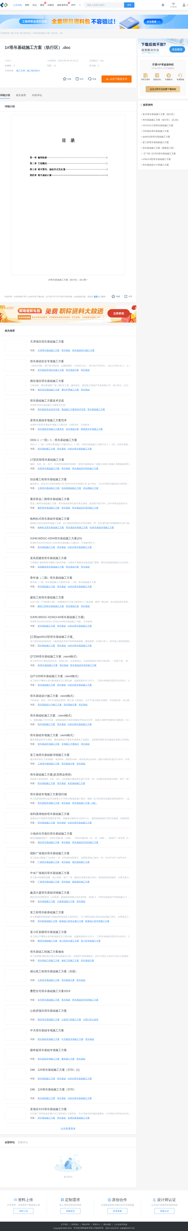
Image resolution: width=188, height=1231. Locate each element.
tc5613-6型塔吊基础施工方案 (156, 159)
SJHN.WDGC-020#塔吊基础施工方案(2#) (56, 538)
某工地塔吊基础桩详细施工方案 (50, 754)
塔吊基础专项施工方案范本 (51, 429)
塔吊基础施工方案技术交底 (47, 400)
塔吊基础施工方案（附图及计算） (158, 148)
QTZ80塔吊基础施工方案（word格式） (54, 656)
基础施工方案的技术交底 (73, 409)
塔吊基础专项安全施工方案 (51, 370)
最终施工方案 (68, 1059)
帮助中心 (96, 1224)
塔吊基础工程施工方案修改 (47, 951)
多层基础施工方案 (76, 783)
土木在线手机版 (120, 1224)
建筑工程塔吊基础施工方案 (47, 597)
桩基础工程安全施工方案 (71, 921)
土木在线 (17, 5)
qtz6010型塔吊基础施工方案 (155, 136)
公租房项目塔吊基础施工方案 (48, 1010)
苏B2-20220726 (112, 1228)
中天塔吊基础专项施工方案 (47, 1030)
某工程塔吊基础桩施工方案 (155, 142)
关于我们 (64, 1224)
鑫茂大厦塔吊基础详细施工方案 (50, 892)
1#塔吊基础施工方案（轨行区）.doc (48, 33)
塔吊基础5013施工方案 (83, 350)
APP (73, 5)
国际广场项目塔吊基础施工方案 (50, 853)
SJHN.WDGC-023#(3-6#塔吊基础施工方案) (57, 617)
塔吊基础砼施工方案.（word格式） (52, 715)
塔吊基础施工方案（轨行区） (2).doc (159, 120)
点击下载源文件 (118, 79)
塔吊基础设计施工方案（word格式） (53, 695)
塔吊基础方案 (72, 370)
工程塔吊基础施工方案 (49, 488)
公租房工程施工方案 (71, 1019)
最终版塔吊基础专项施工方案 (48, 1050)
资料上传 (23, 1211)
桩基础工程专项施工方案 (97, 921)
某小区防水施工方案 (69, 941)
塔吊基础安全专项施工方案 (47, 361)
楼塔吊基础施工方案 (47, 941)
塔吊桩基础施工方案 (47, 921)
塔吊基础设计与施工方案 (50, 704)
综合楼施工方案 (90, 488)
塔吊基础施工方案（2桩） (84, 803)
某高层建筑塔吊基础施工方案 (48, 558)
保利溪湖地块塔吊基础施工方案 (50, 814)
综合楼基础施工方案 (71, 488)
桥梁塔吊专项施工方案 (92, 429)
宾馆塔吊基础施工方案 (49, 468)
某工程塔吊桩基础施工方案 (47, 912)
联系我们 (75, 1224)
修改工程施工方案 (70, 960)
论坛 (34, 5)
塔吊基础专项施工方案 (77, 527)
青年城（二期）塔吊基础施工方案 (51, 577)
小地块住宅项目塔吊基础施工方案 (51, 833)
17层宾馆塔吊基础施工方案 (47, 459)
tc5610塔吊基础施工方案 (80, 449)
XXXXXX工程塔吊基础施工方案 (157, 125)
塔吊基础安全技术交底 (49, 409)
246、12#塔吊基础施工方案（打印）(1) (55, 1069)
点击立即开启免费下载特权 (163, 89)
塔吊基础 (65, 350)
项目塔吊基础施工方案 (49, 389)
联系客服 (117, 1211)
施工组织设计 (25, 33)
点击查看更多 (68, 1128)
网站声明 (86, 1224)
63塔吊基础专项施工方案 (102, 527)
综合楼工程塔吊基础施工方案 (48, 479)
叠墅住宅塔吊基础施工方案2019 (50, 991)
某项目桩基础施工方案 (79, 1118)
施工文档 (14, 33)
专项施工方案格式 (70, 744)
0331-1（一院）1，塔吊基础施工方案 (53, 440)
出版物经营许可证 (127, 1228)
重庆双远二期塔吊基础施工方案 (50, 499)
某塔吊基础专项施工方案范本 (48, 420)
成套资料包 (62, 4)
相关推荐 (10, 330)
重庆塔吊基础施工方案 (49, 508)
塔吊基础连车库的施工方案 (85, 468)
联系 (96, 297)
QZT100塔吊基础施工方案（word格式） (55, 676)
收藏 (116, 296)
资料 (27, 5)
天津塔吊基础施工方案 (49, 350)
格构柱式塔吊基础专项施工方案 (50, 518)
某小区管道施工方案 (91, 941)
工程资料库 (4, 33)
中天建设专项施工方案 (72, 1039)
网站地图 (107, 1224)
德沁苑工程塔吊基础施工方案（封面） (54, 971)
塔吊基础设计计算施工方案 (155, 165)
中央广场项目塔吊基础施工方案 (50, 873)
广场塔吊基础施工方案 (49, 862)
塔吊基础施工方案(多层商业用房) (50, 774)
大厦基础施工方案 (66, 901)
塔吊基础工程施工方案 (49, 960)
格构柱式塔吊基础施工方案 (51, 527)
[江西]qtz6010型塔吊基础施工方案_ (52, 636)
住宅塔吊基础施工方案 (49, 1000)
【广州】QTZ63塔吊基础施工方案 (158, 153)
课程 (42, 4)
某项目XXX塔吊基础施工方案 (48, 1109)
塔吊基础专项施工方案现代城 (48, 794)
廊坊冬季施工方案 (70, 389)
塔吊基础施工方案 (96, 409)
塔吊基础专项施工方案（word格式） (53, 735)
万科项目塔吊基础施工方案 (155, 131)
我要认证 (164, 1211)
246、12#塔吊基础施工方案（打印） (53, 1089)
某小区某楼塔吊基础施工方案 (48, 932)
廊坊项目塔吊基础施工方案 (47, 381)
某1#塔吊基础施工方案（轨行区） (158, 114)
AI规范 (50, 5)
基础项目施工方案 (81, 881)
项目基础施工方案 (81, 862)
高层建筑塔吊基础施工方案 (51, 567)
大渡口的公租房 (90, 1019)
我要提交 (70, 1211)
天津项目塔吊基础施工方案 (47, 341)
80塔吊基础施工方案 (48, 665)
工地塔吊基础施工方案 (49, 763)
